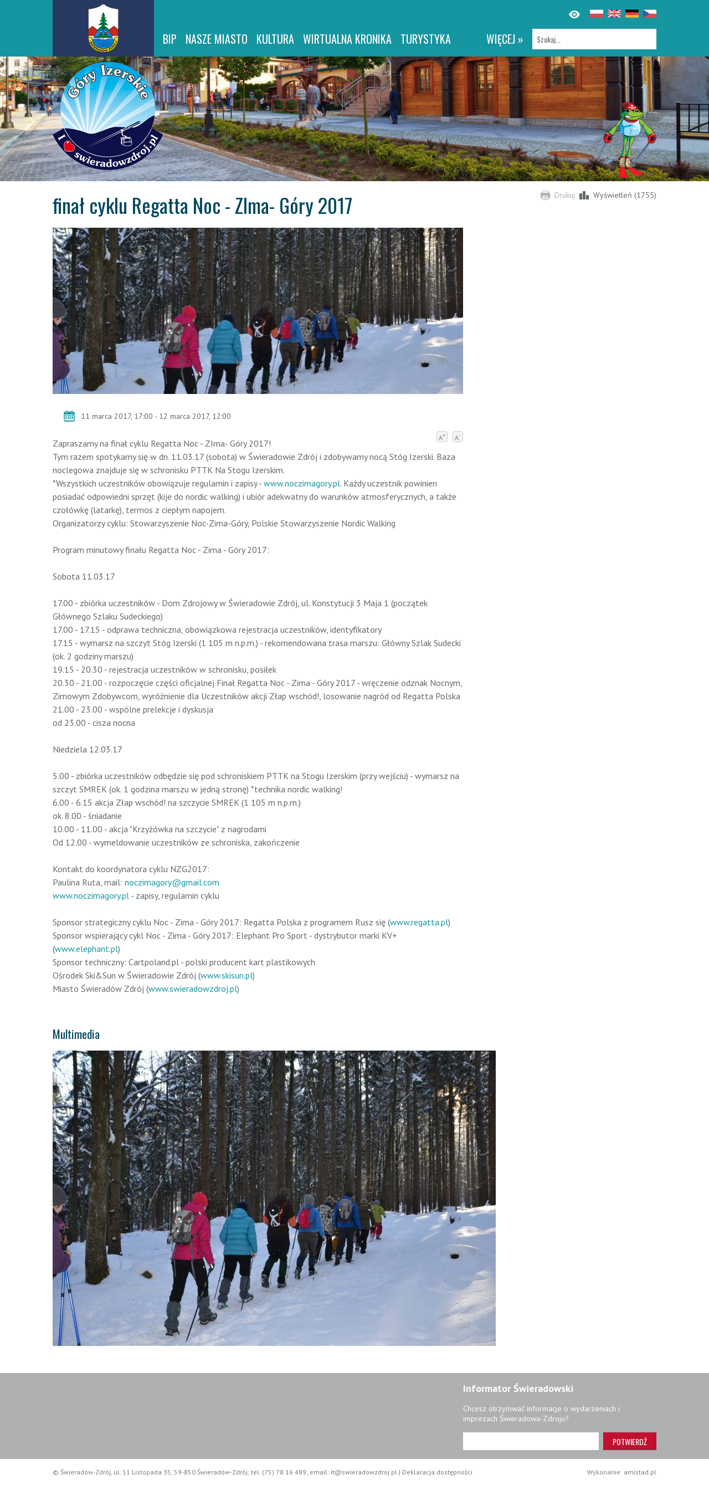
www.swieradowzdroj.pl (192, 988)
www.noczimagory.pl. (302, 483)
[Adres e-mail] (530, 1441)
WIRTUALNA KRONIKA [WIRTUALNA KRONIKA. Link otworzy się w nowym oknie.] (347, 38)
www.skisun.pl (227, 975)
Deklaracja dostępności (437, 1472)
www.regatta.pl (419, 922)
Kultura (275, 38)
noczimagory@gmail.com (172, 882)
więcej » (504, 38)
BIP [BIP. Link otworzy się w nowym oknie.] (170, 38)
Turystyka (425, 38)
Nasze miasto (217, 38)
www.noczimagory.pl (91, 895)
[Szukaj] (594, 39)
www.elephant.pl (86, 948)
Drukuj (564, 195)
